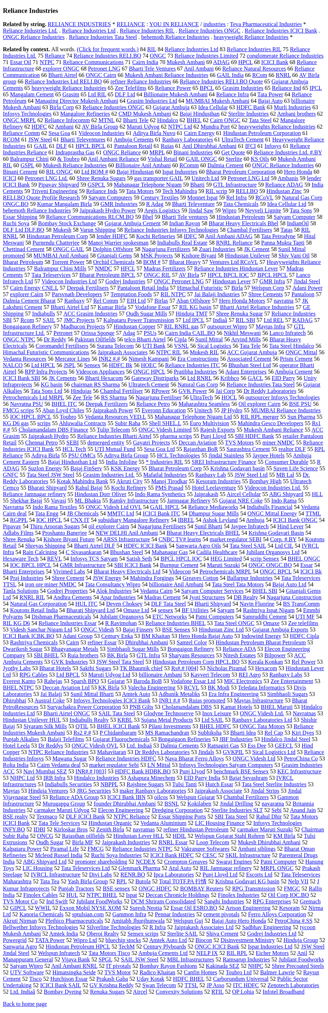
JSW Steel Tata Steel (120, 662)
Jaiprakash (206, 494)
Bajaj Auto (270, 101)
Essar (306, 565)
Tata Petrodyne (278, 236)
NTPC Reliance (132, 816)
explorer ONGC (61, 69)
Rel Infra (236, 198)
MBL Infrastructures (190, 959)
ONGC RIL (157, 275)
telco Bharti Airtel (145, 339)
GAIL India (230, 75)
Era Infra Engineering (234, 694)
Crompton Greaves (185, 862)
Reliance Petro (153, 404)
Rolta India (16, 765)
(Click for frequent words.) (108, 49)
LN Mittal (159, 765)
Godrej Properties (67, 591)
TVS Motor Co (20, 901)
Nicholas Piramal (227, 668)
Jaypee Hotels (269, 455)
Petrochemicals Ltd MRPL (33, 397)
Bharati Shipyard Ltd (90, 610)
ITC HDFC (246, 985)
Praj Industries (26, 578)
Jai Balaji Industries (217, 294)
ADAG (221, 62)
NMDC (103, 268)
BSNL (171, 804)
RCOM (11, 139)
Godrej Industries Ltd (271, 934)
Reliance (55, 56)
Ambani (64, 127)
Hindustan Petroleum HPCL (78, 947)
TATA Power (49, 940)
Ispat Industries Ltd (270, 947)
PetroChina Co (301, 758)
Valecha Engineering (151, 688)
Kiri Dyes (302, 733)
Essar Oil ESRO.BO (193, 908)
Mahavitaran (111, 752)
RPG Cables (33, 675)
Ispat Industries (179, 172)
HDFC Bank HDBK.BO (143, 771)
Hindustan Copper (134, 326)
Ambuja (255, 520)
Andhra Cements (72, 597)
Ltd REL (274, 320)
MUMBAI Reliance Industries (286, 410)
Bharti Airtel (62, 75)
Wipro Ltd (85, 940)
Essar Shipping (20, 217)
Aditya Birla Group (126, 455)
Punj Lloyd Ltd (220, 875)
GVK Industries (70, 662)
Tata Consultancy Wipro (112, 584)
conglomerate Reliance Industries (285, 56)
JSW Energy (107, 578)
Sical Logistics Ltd (273, 752)
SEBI (72, 443)
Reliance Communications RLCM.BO (90, 217)
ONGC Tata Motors (262, 726)
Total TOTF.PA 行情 (183, 881)
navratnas (144, 829)
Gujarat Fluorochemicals (121, 739)
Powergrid (14, 940)
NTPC (47, 62)
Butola (143, 881)
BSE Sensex (176, 629)
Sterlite (234, 159)
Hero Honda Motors (242, 301)
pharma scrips (176, 436)
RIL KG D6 (16, 623)
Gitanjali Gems (114, 256)
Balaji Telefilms (66, 739)
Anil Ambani (199, 69)
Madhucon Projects (83, 326)
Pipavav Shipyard (58, 185)
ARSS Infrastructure (126, 539)
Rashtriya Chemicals (34, 642)
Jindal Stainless (226, 455)
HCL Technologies (178, 455)
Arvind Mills (246, 339)
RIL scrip (216, 191)
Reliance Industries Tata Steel (103, 37)
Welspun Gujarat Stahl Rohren (229, 836)
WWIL (43, 908)
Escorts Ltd (259, 875)
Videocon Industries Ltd (69, 281)
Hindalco (167, 120)
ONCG (45, 836)
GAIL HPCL (164, 507)
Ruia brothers (82, 655)
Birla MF (82, 842)
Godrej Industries (125, 281)
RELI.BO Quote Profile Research (41, 198)
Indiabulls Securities (68, 784)
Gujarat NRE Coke (241, 501)
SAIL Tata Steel (116, 713)
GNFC (10, 475)
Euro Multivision (209, 423)
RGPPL (19, 520)
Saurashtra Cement (248, 449)
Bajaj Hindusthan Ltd (72, 462)
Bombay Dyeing (62, 992)
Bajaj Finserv (138, 629)
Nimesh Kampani (149, 359)
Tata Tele (250, 346)
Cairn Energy (199, 133)
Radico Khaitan (157, 972)
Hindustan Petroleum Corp (57, 236)
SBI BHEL (46, 655)
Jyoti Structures (207, 597)
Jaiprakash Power (113, 410)
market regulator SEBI (235, 539)
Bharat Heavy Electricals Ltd (127, 571)
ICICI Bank (274, 62)
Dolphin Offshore (113, 249)
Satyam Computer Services (212, 591)
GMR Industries (119, 204)
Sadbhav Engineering (266, 927)
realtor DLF (292, 449)
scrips (43, 423)
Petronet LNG (104, 69)
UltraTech (201, 397)
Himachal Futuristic (200, 288)
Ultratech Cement (149, 384)
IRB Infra (54, 778)
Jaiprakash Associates (123, 352)
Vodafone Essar (153, 307)
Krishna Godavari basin (237, 468)
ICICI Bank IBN (126, 797)
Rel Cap (273, 733)
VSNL (181, 346)
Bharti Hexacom (104, 378)
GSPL (27, 165)
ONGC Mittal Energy (272, 513)
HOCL (229, 397)
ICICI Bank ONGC (295, 520)
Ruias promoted (207, 700)
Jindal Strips (265, 791)
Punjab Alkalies (21, 739)
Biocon (204, 940)
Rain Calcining (40, 552)
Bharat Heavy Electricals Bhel (243, 223)
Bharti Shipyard (212, 604)
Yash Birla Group (88, 881)
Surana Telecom (115, 346)
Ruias (167, 146)
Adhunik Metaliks (179, 694)
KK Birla (108, 688)
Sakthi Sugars (95, 668)
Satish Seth (139, 559)
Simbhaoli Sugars (287, 694)
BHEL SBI (264, 591)
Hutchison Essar (68, 979)
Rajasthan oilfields (83, 836)
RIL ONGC (59, 172)
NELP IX (207, 953)
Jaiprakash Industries (126, 842)
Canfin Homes (200, 972)
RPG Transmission (253, 888)
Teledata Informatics (261, 688)
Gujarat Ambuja (171, 107)
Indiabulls (43, 314)
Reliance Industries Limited (206, 56)
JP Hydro (231, 410)
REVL (54, 559)
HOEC (149, 365)
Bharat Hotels (55, 668)
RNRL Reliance (234, 243)
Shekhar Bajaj (26, 501)
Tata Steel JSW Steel (50, 475)
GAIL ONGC (201, 159)
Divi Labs (100, 875)
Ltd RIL (97, 94)
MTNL (106, 120)
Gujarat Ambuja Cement (132, 223)
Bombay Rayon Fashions (168, 966)
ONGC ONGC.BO (270, 565)
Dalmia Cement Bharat (29, 301)
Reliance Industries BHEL (175, 623)
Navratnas (304, 713)
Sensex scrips (143, 934)
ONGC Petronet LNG (179, 281)
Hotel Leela (16, 746)
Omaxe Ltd (136, 610)
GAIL (41, 146)
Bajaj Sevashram (248, 778)
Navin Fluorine (257, 604)
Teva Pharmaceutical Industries (266, 24)
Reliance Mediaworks (213, 507)
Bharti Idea (243, 733)
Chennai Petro (41, 443)
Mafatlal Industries (165, 475)
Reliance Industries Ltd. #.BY (288, 152)
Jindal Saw (201, 210)
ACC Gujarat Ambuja (252, 352)
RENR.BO (132, 875)
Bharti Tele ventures (185, 217)
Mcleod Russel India (58, 855)
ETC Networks (169, 617)
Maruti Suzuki (223, 565)
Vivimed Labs (69, 571)
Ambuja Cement (293, 372)
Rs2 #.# (82, 733)
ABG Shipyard (286, 494)
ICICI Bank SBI (21, 378)
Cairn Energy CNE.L (34, 288)
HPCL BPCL (91, 146)
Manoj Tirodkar (169, 481)
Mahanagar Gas (170, 552)
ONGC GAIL (68, 249)
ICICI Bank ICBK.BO (28, 636)
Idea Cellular (213, 107)
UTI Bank (154, 346)
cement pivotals (221, 914)
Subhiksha (210, 733)
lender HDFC (112, 236)
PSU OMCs (82, 455)
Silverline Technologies (114, 927)
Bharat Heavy (185, 262)
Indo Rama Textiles (55, 507)
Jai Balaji (51, 694)
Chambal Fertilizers (246, 797)
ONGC (158, 56)
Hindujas (81, 391)
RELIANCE (131, 24)
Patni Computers (215, 617)
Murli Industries (292, 107)
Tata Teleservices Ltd (85, 868)
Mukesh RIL (204, 352)
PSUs (150, 333)
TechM (127, 947)
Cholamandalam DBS (187, 707)
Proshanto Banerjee (64, 533)
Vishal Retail (162, 159)
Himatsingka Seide (74, 972)
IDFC (190, 236)
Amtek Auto (136, 694)
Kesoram (289, 908)
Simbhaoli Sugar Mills (133, 649)
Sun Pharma (301, 417)
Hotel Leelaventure (214, 488)
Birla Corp (61, 107)
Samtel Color (192, 642)
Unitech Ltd (205, 178)
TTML (313, 513)
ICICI (9, 178)
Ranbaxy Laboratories (187, 139)
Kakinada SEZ (223, 966)
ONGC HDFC (155, 888)
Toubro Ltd (238, 972)
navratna (284, 301)
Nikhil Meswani (242, 333)
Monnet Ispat (202, 198)
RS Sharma (114, 397)
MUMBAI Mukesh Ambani (218, 101)
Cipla (180, 339)
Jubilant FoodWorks (99, 901)
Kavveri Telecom (210, 675)
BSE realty (15, 816)
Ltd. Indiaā (139, 746)
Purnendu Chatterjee (56, 243)
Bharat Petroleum (23, 262)
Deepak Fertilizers (107, 404)
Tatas (286, 230)
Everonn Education (164, 410)
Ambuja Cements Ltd (163, 953)
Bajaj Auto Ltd (289, 584)
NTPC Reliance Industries (58, 752)
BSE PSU (300, 404)
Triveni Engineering (55, 191)
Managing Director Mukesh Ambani (76, 101)
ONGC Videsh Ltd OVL (113, 507)
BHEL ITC (64, 404)
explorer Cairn (26, 294)
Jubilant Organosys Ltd (272, 552)
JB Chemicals (82, 513)
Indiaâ (220, 320)
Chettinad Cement (23, 249)
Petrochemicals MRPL (225, 571)
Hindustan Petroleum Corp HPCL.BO (196, 662)
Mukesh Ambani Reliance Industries (166, 75)
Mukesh (62, 230)
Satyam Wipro (26, 966)
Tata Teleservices (51, 275)
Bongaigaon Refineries (184, 739)
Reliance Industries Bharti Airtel (114, 436)
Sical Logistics (214, 346)
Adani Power (308, 288)
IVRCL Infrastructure (55, 875)
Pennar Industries (175, 914)
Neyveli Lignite (263, 210)
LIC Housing (38, 868)
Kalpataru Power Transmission (138, 320)
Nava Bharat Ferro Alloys (194, 758)
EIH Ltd (136, 301)
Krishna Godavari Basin (276, 533)
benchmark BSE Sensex (241, 771)
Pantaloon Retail (133, 146)
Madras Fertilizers (164, 268)
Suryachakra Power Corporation (84, 707)
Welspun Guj (188, 921)
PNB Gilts (141, 707)
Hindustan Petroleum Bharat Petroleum (261, 642)
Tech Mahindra (179, 191)
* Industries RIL (164, 462)
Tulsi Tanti (184, 784)
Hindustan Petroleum (241, 217)
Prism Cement (296, 359)
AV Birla (189, 275)
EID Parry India (202, 778)
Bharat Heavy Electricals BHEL (203, 533)
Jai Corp (225, 391)
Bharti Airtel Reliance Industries (257, 307)
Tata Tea (49, 881)
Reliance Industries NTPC (142, 849)
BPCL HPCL (272, 275)
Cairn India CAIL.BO (190, 333)
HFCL (128, 268)
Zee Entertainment (292, 681)
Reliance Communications (93, 62)
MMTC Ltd (120, 513)
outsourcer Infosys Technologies (283, 397)
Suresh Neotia (146, 908)
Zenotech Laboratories (293, 985)
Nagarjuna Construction (294, 597)
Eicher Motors (272, 953)
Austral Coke (49, 700)
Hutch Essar (219, 784)
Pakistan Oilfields (95, 339)
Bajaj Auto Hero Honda (239, 921)
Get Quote (233, 152)
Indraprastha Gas (75, 152)
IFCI (250, 146)
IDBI (39, 829)
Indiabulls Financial (270, 507)
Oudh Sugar (49, 842)
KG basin (52, 384)
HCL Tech (74, 449)
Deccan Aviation (198, 443)
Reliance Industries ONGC (209, 31)
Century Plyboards (164, 947)
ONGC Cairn (101, 75)
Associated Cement (249, 359)
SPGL (105, 959)
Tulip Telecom (113, 430)
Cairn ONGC (225, 120)
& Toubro (68, 159)
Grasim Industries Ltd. (109, 475)
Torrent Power (68, 262)
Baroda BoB (147, 681)
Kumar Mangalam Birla (64, 204)
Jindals (206, 752)
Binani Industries (193, 152)
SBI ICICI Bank (132, 565)
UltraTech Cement (243, 139)
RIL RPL (236, 953)
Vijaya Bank (76, 959)
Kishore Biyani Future (69, 539)
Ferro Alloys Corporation (277, 914)
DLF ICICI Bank (85, 816)
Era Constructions (197, 359)
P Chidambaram (118, 733)
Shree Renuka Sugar (239, 314)
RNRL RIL (32, 597)
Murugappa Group (64, 804)
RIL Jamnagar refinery (226, 868)
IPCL (316, 88)
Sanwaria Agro (20, 947)
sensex (165, 610)
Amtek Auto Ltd (168, 940)
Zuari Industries (217, 249)
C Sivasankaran (84, 552)
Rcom (27, 320)
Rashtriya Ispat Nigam (269, 610)
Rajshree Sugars (145, 784)
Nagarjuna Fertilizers (166, 249)
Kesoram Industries (218, 481)
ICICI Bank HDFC (172, 855)
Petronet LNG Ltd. (46, 178)
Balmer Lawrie (277, 972)
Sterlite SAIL (182, 934)
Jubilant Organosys (122, 617)
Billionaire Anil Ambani (143, 165)
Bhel (147, 217)
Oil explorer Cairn (259, 404)
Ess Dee (256, 746)
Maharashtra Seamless (204, 404)
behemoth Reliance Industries (175, 37)
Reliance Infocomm (67, 120)
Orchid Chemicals (114, 262)
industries (214, 24)
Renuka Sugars (107, 992)
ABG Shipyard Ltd (45, 862)
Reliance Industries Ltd (88, 31)
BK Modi (219, 688)
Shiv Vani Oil (294, 256)
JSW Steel (40, 139)
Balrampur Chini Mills (60, 268)
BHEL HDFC (215, 726)
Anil (302, 953)
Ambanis (288, 178)
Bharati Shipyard (47, 488)
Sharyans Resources (191, 655)
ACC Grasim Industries (90, 314)
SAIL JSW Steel (140, 959)
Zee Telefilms (130, 88)
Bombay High (265, 481)
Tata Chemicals (241, 204)
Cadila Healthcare (216, 552)
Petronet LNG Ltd (248, 178)
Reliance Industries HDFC (126, 758)
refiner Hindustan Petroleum (195, 829)
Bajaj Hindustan (135, 172)
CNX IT (80, 520)
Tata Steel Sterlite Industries (274, 784)
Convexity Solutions (179, 992)
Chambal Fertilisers (249, 230)
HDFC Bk (120, 365)
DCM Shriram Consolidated (163, 901)
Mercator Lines (72, 359)
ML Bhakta (88, 501)
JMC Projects (79, 320)
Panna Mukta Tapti (282, 243)
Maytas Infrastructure (258, 700)
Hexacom (266, 668)
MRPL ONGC (276, 868)
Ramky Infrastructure (133, 501)
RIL (151, 49)
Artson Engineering (248, 908)
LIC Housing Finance (220, 823)
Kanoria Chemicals (41, 914)
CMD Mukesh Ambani (145, 114)
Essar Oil (20, 62)
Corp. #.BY (283, 539)
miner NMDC (278, 443)
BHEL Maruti (277, 707)
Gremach (310, 901)
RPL (121, 881)
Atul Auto (180, 868)
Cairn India (145, 62)
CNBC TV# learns (180, 539)
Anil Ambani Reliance (113, 159)
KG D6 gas (16, 423)
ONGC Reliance (122, 152)
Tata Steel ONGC (234, 623)
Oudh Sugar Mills (146, 314)
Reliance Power (173, 88)
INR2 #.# (109, 359)
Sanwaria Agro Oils (198, 546)
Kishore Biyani (199, 256)
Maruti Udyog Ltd (109, 675)
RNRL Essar (173, 842)
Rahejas (53, 681)
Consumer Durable (286, 462)
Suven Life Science (295, 468)
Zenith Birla (110, 829)
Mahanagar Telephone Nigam (148, 185)
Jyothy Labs (17, 668)
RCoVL (264, 198)
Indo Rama (284, 501)
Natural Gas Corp (198, 384)
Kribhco (229, 378)
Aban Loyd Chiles (63, 410)
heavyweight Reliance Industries (251, 37)
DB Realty (246, 597)
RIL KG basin (195, 307)
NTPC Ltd (180, 127)
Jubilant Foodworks (301, 959)
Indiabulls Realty (89, 720)
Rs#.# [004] (184, 668)
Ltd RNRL (199, 378)
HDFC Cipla (304, 636)
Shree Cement (68, 578)
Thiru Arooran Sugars (55, 526)
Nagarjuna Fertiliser (158, 397)
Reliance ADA (239, 649)
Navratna (13, 507)
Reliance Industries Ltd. (30, 31)
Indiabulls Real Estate (182, 243)
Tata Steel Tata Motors (238, 584)
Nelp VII (298, 881)
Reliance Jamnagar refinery (34, 494)
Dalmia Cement (225, 165)
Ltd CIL (284, 546)
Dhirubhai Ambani (146, 642)
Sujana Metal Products (167, 720)
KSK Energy (125, 468)
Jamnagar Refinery (189, 501)
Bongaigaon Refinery (27, 326)
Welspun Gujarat (195, 797)
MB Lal (285, 475)
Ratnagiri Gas (223, 746)
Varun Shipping (98, 230)
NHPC (255, 966)
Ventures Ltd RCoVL (233, 262)
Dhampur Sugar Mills (214, 513)
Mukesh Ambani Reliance (273, 430)
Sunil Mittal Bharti (92, 694)
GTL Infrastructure (235, 185)
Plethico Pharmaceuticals (74, 921)
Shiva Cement (222, 934)
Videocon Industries (101, 133)
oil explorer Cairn (108, 526)
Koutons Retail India (34, 610)
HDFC (39, 127)
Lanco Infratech (287, 333)
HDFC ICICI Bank (145, 546)
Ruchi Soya (16, 223)
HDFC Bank (250, 107)
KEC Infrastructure (299, 771)
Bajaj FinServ (86, 468)
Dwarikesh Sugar (23, 649)
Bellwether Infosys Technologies (40, 927)
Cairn (72, 642)
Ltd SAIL (212, 720)
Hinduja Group (300, 940)
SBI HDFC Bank (254, 436)
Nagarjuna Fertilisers (162, 526)
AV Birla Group (100, 127)
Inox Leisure (216, 713)
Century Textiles (160, 198)
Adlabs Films (18, 533)
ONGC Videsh (97, 629)
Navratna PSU (26, 404)
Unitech (203, 410)
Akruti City (129, 481)
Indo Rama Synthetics (160, 494)
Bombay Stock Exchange (67, 223)
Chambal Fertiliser (121, 391)
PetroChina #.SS (294, 921)
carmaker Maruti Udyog (62, 810)
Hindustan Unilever (247, 256)
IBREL (186, 520)
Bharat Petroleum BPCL (107, 275)
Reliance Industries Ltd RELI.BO (63, 81)
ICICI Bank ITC (161, 513)
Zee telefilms (303, 623)
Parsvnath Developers (77, 294)
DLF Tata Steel (168, 604)
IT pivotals (118, 966)
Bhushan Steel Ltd (249, 365)
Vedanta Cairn (156, 591)
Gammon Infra (129, 914)
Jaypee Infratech (250, 526)
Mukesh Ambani (186, 62)
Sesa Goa (59, 133)
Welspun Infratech (59, 953)
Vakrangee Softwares (205, 849)
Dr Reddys (50, 746)
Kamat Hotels (236, 707)
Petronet (62, 333)
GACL (255, 378)
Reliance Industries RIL (147, 31)
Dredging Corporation (177, 810)
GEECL (284, 746)
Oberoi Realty (103, 934)
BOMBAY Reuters (201, 888)
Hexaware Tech (20, 559)
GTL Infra (148, 655)
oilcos (161, 797)
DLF (61, 146)
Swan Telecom (159, 985)
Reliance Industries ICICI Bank (281, 31)
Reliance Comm (21, 133)
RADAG (302, 320)
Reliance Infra (232, 94)
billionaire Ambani (160, 675)
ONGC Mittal (301, 352)
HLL (317, 494)
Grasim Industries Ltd (152, 101)
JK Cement (257, 249)
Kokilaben (199, 804)
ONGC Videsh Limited (165, 430)
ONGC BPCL (276, 571)
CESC (209, 855)
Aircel (140, 992)
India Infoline (122, 462)
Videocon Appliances (100, 372)
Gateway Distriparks (155, 378)
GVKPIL (233, 752)
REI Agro (249, 675)
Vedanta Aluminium (163, 823)
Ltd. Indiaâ (22, 992)
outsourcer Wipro (227, 326)
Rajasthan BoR (200, 449)
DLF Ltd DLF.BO (23, 230)
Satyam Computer (294, 217)
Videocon (180, 571)
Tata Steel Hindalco (291, 346)
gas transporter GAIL (158, 178)
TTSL (191, 985)
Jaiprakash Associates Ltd (203, 927)
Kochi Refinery (128, 488)
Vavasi (58, 501)
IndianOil (298, 223)
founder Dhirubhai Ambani (125, 804)
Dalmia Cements (179, 746)
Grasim (70, 94)
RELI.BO (247, 191)
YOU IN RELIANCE (174, 24)
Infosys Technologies (27, 114)
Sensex (92, 365)
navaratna (273, 804)
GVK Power (193, 391)
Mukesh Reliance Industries (75, 165)
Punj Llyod (192, 771)
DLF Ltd (125, 94)
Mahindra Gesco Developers (270, 423)
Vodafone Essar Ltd (193, 681)
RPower (160, 391)
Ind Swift (57, 901)
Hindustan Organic (110, 823)
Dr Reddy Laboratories (269, 391)
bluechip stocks (123, 940)
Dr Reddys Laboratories (162, 752)
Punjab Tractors (76, 888)
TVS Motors (239, 443)
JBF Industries (236, 739)
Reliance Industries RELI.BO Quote (221, 81)
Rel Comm (105, 301)
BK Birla (117, 655)
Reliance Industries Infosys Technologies (171, 230)
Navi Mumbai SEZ (45, 771)
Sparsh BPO (85, 681)
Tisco (35, 979)
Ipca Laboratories (174, 875)
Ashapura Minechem (151, 778)
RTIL (217, 992)
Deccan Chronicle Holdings (177, 895)
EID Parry (283, 378)
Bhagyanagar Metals (74, 649)
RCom (259, 75)
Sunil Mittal (209, 339)
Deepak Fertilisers (88, 288)
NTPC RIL (168, 352)
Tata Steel (260, 120)
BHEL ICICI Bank (118, 726)
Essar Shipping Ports (182, 816)
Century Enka (117, 636)
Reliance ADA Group (74, 797)
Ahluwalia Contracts (82, 423)
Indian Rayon (184, 223)
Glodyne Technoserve (168, 713)
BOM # (151, 262)
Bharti (197, 185)
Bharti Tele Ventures (152, 69)
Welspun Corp (267, 288)
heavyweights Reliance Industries (276, 127)
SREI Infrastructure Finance (224, 462)
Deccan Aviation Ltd (66, 688)
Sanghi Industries (224, 901)
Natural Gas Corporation (38, 604)
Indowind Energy (261, 636)
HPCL (245, 62)
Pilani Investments (170, 726)
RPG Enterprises (272, 901)
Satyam (226, 610)
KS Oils (260, 159)
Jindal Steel (307, 281)
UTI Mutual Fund (115, 449)
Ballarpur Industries (250, 578)
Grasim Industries (242, 88)
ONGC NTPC (19, 339)
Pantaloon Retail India (143, 288)
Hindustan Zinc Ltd (221, 629)
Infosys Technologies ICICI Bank (111, 700)
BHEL (194, 120)
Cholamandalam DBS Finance (53, 430)
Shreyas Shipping (45, 546)
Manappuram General (28, 959)
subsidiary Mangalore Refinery (133, 520)
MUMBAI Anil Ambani (60, 256)
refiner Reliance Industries (140, 81)
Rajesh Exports (217, 430)
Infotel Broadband (283, 992)
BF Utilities (195, 610)
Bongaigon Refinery (191, 649)
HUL (72, 895)
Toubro (68, 417)
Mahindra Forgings (152, 578)
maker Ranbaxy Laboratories (153, 791)
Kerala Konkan (265, 662)
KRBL (124, 720)
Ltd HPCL (43, 365)
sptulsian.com (87, 914)
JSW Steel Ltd (251, 475)
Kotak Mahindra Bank (82, 481)
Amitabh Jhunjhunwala (138, 921)
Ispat (131, 895)
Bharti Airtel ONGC (66, 713)
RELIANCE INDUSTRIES (79, 24)
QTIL (82, 726)
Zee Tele (82, 397)
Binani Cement (20, 172)
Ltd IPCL (193, 320)
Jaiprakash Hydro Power (107, 210)
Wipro (229, 210)
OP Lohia (243, 992)
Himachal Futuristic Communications (46, 352)
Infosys (273, 146)
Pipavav (12, 526)
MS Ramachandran (167, 733)
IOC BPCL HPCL (30, 565)
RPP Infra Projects (46, 372)
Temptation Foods (131, 294)
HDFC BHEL (188, 979)
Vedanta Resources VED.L (115, 417)
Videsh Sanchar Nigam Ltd (41, 629)
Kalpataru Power (22, 849)
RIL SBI (245, 320)
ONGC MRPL (19, 120)
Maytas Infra (270, 326)
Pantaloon (302, 294)
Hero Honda (298, 172)
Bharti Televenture (193, 204)
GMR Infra (272, 281)
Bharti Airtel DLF (94, 546)
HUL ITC (86, 604)
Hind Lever (290, 526)
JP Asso (216, 985)
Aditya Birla (45, 455)
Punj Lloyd (213, 436)
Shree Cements (265, 294)
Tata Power (270, 94)
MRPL (157, 152)
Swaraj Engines (234, 862)
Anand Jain (303, 810)
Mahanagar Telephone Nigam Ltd (193, 417)
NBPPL (109, 784)
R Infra (157, 927)
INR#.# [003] (91, 771)
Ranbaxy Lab (210, 475)
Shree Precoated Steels (298, 966)
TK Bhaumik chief (141, 668)
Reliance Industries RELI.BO (107, 56)
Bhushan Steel (126, 552)
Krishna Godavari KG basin (247, 881)
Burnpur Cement (179, 565)
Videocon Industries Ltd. (273, 488)
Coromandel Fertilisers (62, 346)
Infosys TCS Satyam (94, 559)
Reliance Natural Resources (254, 69)
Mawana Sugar (69, 758)
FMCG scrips (18, 410)
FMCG (95, 849)
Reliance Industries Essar (68, 623)
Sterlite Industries (248, 114)
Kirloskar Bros (71, 829)
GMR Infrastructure (83, 565)
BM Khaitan (155, 636)
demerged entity (105, 443)
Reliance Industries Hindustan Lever (236, 268)
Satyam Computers (110, 198)
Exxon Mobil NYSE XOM (90, 908)
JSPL (70, 365)
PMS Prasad (169, 488)
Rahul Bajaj (88, 488)
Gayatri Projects (151, 443)
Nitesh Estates (239, 655)
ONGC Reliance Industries (33, 37)
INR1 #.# (169, 700)
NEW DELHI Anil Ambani (127, 533)
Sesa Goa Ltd (159, 449)
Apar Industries (118, 597)
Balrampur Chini (29, 159)
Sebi (276, 810)
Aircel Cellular (244, 494)
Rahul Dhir (269, 816)
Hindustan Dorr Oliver (100, 494)
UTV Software (27, 972)
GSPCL (96, 185)
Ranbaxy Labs (285, 675)
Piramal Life (64, 849)
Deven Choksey (124, 604)
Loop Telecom (212, 842)
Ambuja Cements (134, 139)
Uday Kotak (150, 979)
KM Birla (284, 836)
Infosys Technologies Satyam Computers (226, 765)
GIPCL (18, 908)
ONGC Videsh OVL (95, 746)
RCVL (191, 688)
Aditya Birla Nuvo (154, 133)
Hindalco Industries (96, 778)
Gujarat (116, 681)
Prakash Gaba (112, 979)
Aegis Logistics (162, 210)
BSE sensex (116, 888)
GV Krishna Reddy (112, 985)
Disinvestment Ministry (248, 940)
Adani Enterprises (245, 372)
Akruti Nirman (20, 921)
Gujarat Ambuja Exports (280, 629)
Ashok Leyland (219, 520)
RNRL (283, 75)
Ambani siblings (256, 849)
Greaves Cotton (200, 578)
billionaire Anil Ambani (176, 584)
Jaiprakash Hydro (48, 436)
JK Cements (63, 378)
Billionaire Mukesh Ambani (176, 94)
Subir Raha (127, 423)
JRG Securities (94, 791)
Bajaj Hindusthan (200, 114)
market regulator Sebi (114, 765)
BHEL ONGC (304, 559)
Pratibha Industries (195, 372)
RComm (189, 165)
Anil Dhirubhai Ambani (209, 146)
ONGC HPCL (149, 372)
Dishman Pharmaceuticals (61, 617)
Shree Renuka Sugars (101, 178)
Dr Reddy (55, 339)
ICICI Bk (311, 571)
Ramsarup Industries (246, 959)
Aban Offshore (193, 301)
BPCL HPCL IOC (181, 559)
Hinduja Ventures (48, 791)
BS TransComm (301, 604)
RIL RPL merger (260, 417)
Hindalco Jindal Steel (285, 739)
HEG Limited (226, 559)
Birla (237, 288)
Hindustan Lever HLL (138, 836)
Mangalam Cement (32, 94)
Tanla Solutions (21, 591)
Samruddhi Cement (264, 617)
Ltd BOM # (94, 172)
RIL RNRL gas (181, 326)
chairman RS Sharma (95, 384)
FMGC (292, 888)
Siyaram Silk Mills (45, 726)
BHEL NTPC (18, 688)
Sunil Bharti (208, 526)
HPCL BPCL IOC (228, 275)
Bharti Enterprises (23, 571)
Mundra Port (215, 127)
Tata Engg (46, 513)
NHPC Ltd (22, 778)
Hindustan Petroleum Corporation (262, 133)
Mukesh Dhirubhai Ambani (269, 842)
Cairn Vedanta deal (59, 765)
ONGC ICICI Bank (217, 947)
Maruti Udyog (143, 127)
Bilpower (275, 655)
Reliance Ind (286, 88)
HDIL (179, 836)
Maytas (11, 791)
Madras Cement (162, 597)
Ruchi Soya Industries (116, 855)
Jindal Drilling (236, 804)
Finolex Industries (239, 895)
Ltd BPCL (68, 675)
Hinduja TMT (192, 314)
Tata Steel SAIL (248, 546)
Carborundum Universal (241, 979)
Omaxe (271, 623)
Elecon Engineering (121, 810)
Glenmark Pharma (139, 868)
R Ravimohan (121, 623)
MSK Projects (156, 256)
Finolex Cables (40, 895)
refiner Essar (101, 642)
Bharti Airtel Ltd (70, 307)
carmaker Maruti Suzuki (265, 829)
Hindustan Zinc (284, 191)
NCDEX (145, 862)
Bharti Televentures (83, 139)
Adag (129, 333)
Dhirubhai (14, 700)
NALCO (13, 365)
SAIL (49, 320)
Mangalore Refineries (85, 114)
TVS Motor (117, 972)
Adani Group (78, 636)
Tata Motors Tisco (109, 953)
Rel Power (303, 662)
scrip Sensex (264, 559)
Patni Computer (278, 862)
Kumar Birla (111, 307)
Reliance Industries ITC (192, 365)
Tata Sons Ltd (46, 391)
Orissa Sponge (98, 333)
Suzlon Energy (45, 468)
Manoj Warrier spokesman (118, 243)
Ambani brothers (296, 114)
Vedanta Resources (24, 359)
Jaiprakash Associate (218, 791)
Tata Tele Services (59, 823)
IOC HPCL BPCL (30, 417)
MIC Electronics (243, 681)
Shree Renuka (19, 539)
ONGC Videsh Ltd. (262, 713)
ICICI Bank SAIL (60, 985)
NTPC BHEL (102, 895)
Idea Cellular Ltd (286, 204)
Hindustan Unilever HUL (32, 720)
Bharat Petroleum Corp (175, 468)
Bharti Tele (136, 120)
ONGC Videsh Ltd (253, 758)
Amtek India (63, 934)
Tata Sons (301, 210)
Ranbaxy (74, 301)
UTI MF (305, 617)
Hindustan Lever (231, 281)
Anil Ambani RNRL (74, 966)
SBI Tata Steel (230, 816)
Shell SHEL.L (165, 423)
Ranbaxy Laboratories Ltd (262, 720)
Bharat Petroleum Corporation (240, 172)
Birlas (161, 301)
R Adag (154, 204)
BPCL (207, 88)
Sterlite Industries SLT (237, 810)
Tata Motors (140, 191)
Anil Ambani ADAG (228, 236)
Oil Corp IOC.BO (288, 895)
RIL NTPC (172, 294)
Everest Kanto (19, 681)
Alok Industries (113, 591)
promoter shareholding (101, 862)
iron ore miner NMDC (51, 584)
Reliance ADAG (284, 185)
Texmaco (46, 816)
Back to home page (25, 1004)
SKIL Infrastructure (247, 855)
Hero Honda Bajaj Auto (206, 636)
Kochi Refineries (155, 236)
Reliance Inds (101, 191)
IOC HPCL (49, 520)
